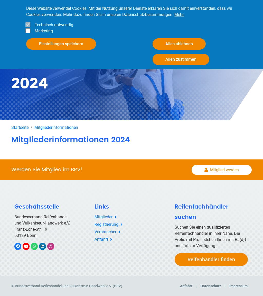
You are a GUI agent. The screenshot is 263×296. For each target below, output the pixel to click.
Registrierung (106, 224)
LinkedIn (45, 246)
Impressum (238, 286)
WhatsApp (37, 246)
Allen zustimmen (180, 59)
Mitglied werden (224, 169)
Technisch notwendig (54, 24)
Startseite (20, 127)
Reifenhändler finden (211, 259)
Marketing (44, 31)
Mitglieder (103, 216)
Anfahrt (101, 239)
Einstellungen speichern (61, 43)
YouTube (29, 246)
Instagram (53, 246)
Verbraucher (105, 231)
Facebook (20, 246)
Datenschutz (211, 286)
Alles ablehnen (179, 43)
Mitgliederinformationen (56, 127)
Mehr (179, 14)
